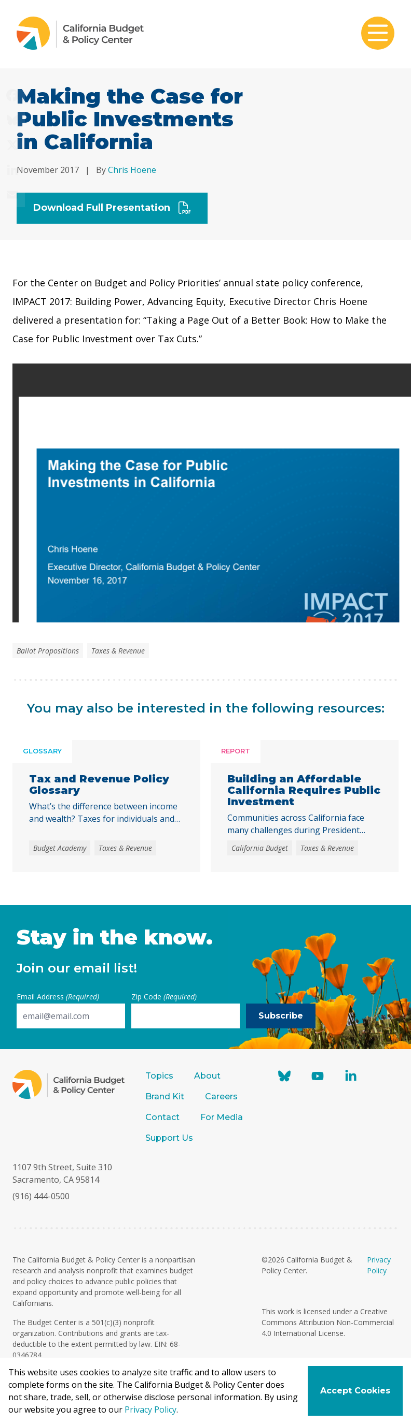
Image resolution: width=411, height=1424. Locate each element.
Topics (159, 1076)
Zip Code (164, 996)
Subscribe (280, 1016)
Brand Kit (164, 1096)
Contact (162, 1117)
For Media (221, 1117)
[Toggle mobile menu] (377, 34)
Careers (221, 1096)
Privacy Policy (150, 1409)
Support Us (170, 1138)
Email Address (58, 996)
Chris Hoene (132, 170)
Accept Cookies (355, 1391)
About (207, 1076)
